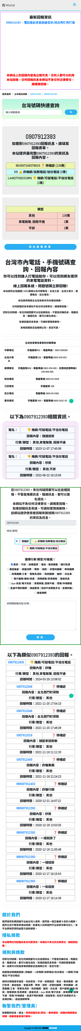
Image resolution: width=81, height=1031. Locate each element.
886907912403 (25, 784)
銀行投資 (64, 564)
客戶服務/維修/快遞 (22, 578)
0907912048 (24, 687)
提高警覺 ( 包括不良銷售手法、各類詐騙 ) (50, 588)
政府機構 (48, 574)
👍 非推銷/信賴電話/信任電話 (48, 541)
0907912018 (24, 735)
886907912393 (25, 808)
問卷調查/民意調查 (46, 578)
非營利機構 (54, 569)
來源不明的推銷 (17, 588)
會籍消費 (25, 569)
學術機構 (68, 569)
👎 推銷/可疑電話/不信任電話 (40, 548)
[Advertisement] (40, 48)
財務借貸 (32, 564)
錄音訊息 (64, 578)
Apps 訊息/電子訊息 (20, 583)
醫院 (58, 574)
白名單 (67, 574)
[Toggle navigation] (74, 5)
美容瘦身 (13, 569)
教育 (35, 569)
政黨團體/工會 (18, 574)
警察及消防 (34, 574)
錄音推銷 (41, 592)
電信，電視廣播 (48, 564)
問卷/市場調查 (63, 583)
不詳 (22, 564)
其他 (14, 564)
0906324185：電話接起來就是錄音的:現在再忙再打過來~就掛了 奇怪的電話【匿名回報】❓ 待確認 (40, 22)
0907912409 (16, 662)
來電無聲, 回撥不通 (43, 583)
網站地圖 (53, 1028)
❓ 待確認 (22, 541)
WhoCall (8, 5)
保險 (43, 569)
